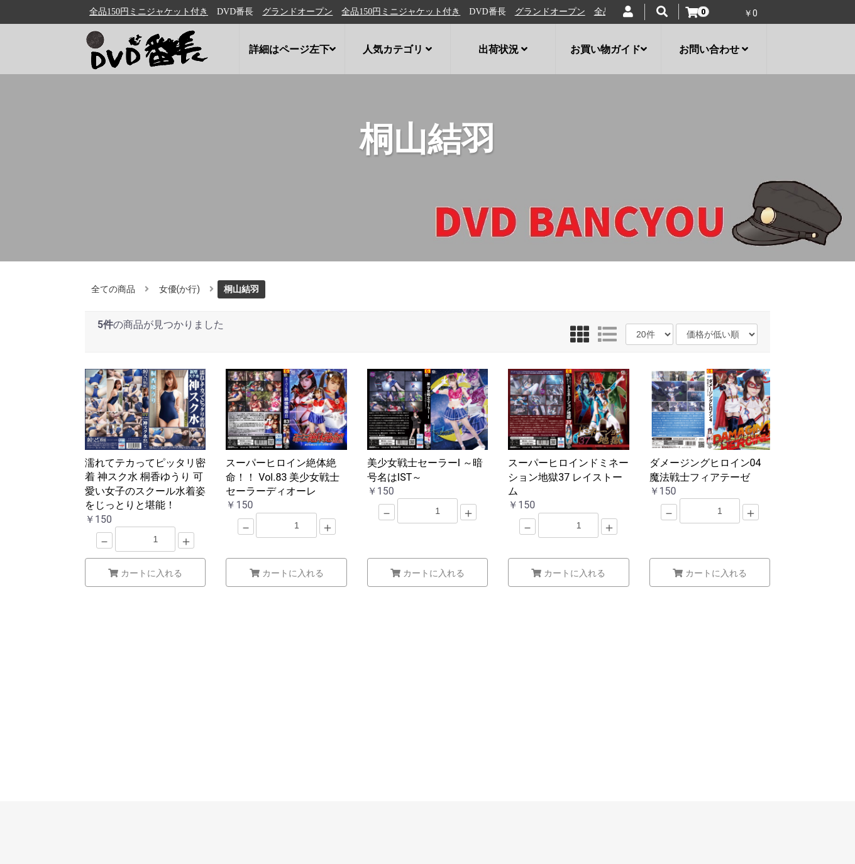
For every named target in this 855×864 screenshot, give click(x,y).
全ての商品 (113, 289)
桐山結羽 (241, 289)
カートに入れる (145, 573)
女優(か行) (180, 289)
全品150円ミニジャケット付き (231, 11)
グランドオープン (127, 11)
